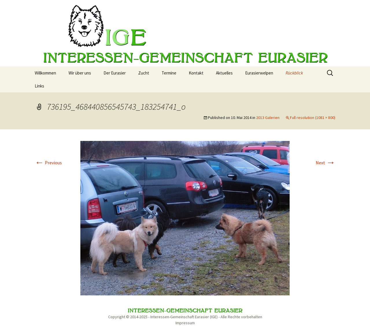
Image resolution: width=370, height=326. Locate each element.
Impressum (185, 322)
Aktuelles (224, 73)
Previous (48, 162)
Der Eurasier (114, 73)
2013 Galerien (268, 117)
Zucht (143, 73)
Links (39, 86)
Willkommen (45, 73)
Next (325, 162)
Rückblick (294, 73)
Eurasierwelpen (259, 73)
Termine (169, 73)
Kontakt (196, 73)
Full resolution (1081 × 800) (312, 117)
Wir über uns (80, 73)
